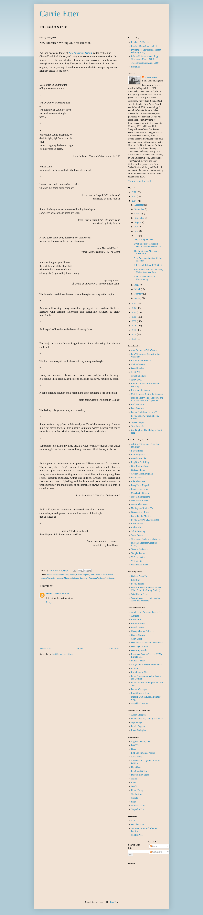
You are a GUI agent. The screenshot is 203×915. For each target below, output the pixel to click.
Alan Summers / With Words (144, 350)
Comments (156, 852)
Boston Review (138, 623)
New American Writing (93, 578)
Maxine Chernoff (48, 578)
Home (80, 648)
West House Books (139, 564)
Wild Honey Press (139, 594)
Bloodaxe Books (138, 458)
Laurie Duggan (138, 726)
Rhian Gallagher (138, 730)
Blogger (113, 902)
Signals (134, 798)
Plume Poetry (137, 790)
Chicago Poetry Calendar (142, 631)
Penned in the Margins (141, 516)
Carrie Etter (59, 13)
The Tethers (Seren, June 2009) (145, 63)
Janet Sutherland (138, 376)
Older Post (114, 648)
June (136, 231)
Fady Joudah (70, 574)
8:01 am (65, 593)
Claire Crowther (138, 364)
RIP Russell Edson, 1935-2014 (148, 265)
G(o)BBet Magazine (140, 466)
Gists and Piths (138, 470)
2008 (134, 325)
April (137, 285)
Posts (153, 846)
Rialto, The (136, 527)
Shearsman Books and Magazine (146, 539)
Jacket (134, 778)
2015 (134, 196)
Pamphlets (136, 67)
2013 (134, 303)
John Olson (95, 574)
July (136, 226)
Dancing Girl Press (139, 646)
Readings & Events (140, 42)
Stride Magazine (138, 805)
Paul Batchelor (137, 404)
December (139, 205)
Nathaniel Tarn (77, 578)
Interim (134, 668)
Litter (133, 782)
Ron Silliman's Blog (140, 693)
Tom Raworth (137, 426)
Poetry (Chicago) (139, 689)
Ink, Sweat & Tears (139, 771)
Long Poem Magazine (141, 485)
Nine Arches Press (139, 504)
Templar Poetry (138, 553)
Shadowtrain (137, 794)
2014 (134, 201)
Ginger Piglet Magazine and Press (146, 664)
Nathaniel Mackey (63, 578)
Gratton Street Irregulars (142, 474)
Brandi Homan (137, 627)
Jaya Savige (136, 722)
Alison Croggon (138, 715)
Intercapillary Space (140, 775)
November (139, 209)
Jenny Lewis (136, 380)
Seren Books (137, 535)
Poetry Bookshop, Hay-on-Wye (145, 412)
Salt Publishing (138, 531)
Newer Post (45, 648)
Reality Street (137, 523)
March (137, 289)
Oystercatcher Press (140, 512)
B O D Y (135, 745)
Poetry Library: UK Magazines (145, 520)
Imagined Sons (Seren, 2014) (144, 46)
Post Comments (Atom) (62, 654)
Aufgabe (135, 616)
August (138, 222)
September (139, 218)
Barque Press (137, 451)
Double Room (137, 824)
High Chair (136, 767)
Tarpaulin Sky (137, 809)
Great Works (137, 756)
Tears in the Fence (139, 549)
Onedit (134, 786)
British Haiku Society (141, 360)
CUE (133, 820)
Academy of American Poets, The (146, 612)
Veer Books (136, 561)
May (136, 235)
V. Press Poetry (138, 557)
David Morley (137, 368)
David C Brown (53, 593)
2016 (134, 192)
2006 (134, 334)
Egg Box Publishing (140, 462)
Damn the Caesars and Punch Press (147, 642)
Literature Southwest (140, 390)
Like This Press (138, 481)
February (138, 294)
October (138, 213)
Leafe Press (136, 477)
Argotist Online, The (140, 741)
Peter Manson (137, 408)
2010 (134, 317)
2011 (134, 312)
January (138, 298)
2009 (134, 321)
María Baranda (107, 574)
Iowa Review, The (139, 672)
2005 (134, 339)
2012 (134, 308)
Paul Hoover (109, 578)
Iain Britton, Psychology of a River (147, 718)
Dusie (133, 749)
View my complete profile (140, 181)
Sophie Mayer (137, 422)
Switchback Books (139, 703)
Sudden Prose (137, 835)
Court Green (136, 639)
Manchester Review (140, 493)
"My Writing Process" (144, 239)
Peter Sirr (135, 580)
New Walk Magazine (140, 497)
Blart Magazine (138, 454)
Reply (49, 602)
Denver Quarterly (139, 650)
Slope (133, 802)
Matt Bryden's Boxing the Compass (147, 394)
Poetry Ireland (137, 584)
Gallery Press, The (139, 576)
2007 (134, 330)
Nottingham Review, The (142, 508)
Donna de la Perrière (55, 574)
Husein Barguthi (82, 574)
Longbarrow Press (139, 489)
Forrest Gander (138, 660)
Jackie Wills (136, 372)
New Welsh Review (140, 500)
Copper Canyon (138, 635)
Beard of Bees (137, 619)
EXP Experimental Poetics (143, 753)
